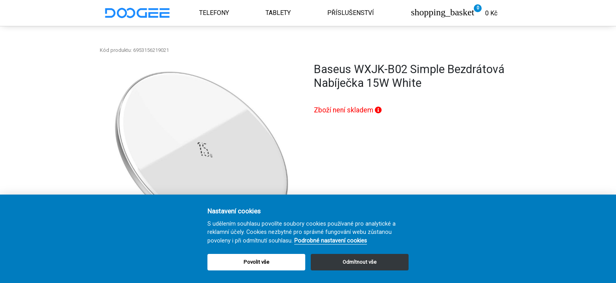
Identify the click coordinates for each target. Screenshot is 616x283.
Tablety (278, 13)
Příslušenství (350, 13)
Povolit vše (256, 262)
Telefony (214, 13)
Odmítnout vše (359, 262)
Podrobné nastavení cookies (330, 240)
